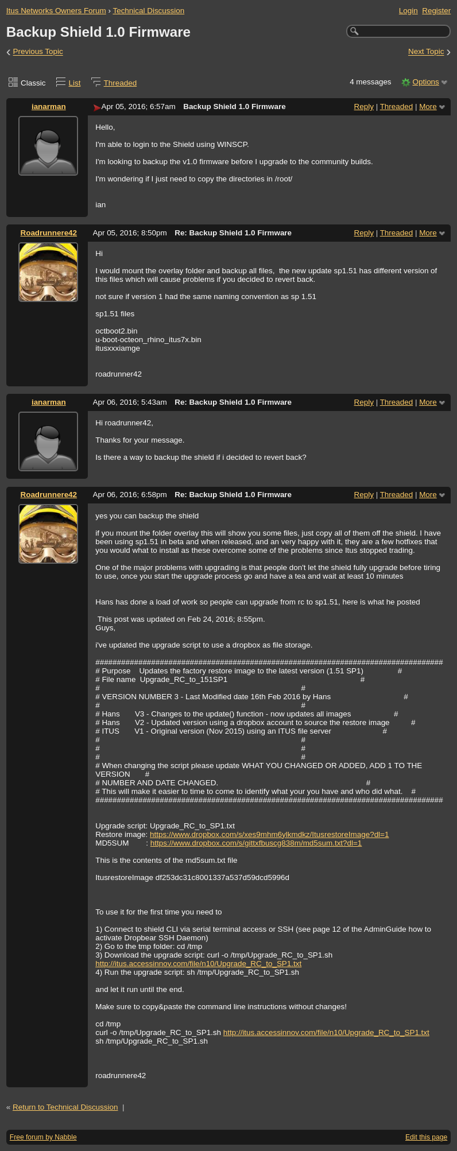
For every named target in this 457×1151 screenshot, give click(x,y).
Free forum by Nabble (43, 1137)
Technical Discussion (148, 10)
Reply (364, 106)
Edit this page (426, 1137)
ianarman (49, 106)
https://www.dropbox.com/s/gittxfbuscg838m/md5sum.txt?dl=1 (256, 843)
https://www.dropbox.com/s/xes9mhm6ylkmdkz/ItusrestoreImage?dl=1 (269, 834)
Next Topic (426, 52)
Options (425, 81)
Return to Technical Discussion (65, 1107)
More (428, 106)
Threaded (120, 83)
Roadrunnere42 (48, 232)
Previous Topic (38, 52)
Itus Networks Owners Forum (56, 10)
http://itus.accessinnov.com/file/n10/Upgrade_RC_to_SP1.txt (198, 963)
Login (408, 10)
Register (436, 10)
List (75, 83)
